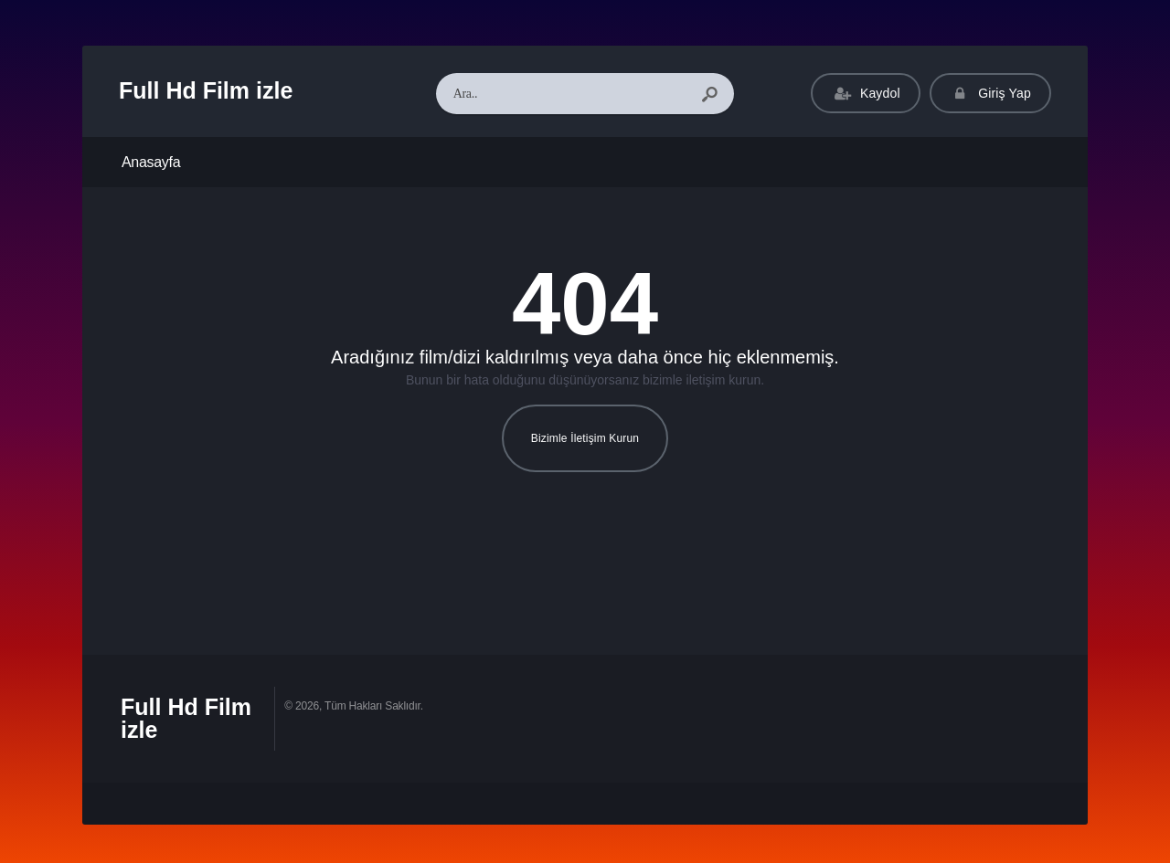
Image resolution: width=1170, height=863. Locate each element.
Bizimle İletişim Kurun (585, 438)
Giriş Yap (990, 93)
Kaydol (865, 93)
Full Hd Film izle (205, 90)
